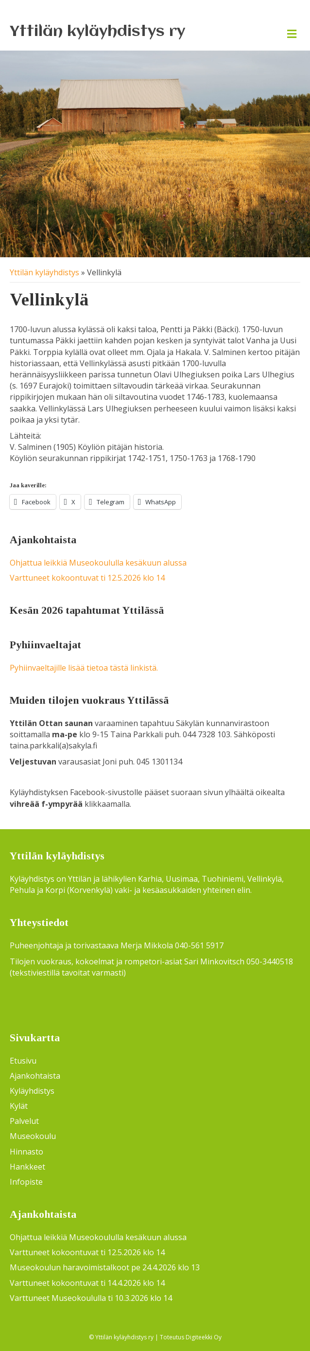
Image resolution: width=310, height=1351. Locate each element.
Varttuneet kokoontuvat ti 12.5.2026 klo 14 (87, 577)
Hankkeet (27, 1166)
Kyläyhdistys (32, 1090)
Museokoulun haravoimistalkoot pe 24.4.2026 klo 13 (105, 1267)
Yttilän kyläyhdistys (44, 272)
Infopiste (26, 1181)
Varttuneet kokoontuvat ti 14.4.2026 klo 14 (87, 1283)
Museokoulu (33, 1136)
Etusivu (23, 1060)
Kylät (19, 1106)
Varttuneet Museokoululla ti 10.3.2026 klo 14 (91, 1298)
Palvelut (24, 1121)
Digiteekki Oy (204, 1337)
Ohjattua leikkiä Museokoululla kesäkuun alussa (98, 562)
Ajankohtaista (35, 1075)
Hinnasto (26, 1151)
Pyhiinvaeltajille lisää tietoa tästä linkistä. (84, 667)
